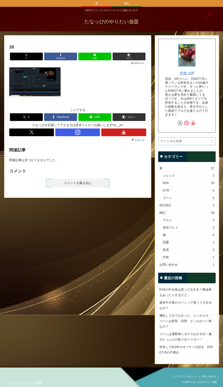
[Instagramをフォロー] (77, 132)
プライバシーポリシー (186, 376)
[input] (187, 141)
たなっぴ (187, 73)
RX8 (188, 183)
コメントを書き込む (78, 183)
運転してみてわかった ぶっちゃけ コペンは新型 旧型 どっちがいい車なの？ (185, 321)
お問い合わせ (186, 264)
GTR (188, 190)
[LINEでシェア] (94, 56)
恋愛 (188, 242)
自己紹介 (186, 205)
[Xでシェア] (26, 56)
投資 (188, 250)
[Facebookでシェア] (60, 56)
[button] (129, 56)
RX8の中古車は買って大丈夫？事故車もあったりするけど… (185, 292)
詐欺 (188, 257)
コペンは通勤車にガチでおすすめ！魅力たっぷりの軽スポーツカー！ (185, 336)
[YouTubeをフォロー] (123, 132)
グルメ (188, 220)
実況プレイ (188, 227)
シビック (188, 175)
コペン (188, 198)
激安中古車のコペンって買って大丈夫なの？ (185, 305)
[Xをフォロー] (31, 132)
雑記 (186, 212)
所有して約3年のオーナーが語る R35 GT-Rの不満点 (186, 349)
